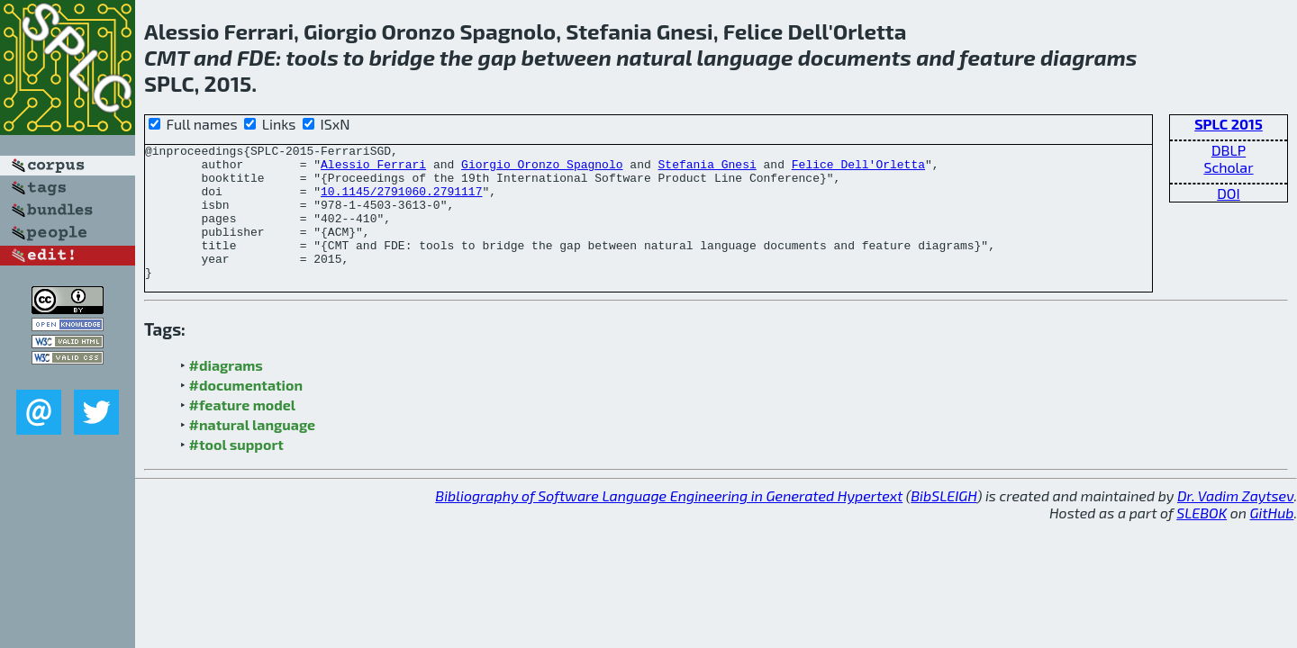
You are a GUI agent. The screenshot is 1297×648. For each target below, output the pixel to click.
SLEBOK (1201, 539)
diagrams (1088, 57)
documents (855, 57)
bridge (402, 57)
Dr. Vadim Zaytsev (1235, 522)
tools (312, 57)
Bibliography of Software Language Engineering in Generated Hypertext (668, 522)
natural (654, 57)
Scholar (1228, 167)
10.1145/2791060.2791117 (401, 202)
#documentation (246, 411)
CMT (166, 57)
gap (497, 57)
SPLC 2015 (1228, 123)
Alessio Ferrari (373, 169)
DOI (1228, 193)
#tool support (236, 471)
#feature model (242, 431)
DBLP (1228, 149)
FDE (256, 57)
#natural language (252, 451)
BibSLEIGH (943, 522)
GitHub (1272, 539)
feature (997, 57)
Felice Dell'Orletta (858, 169)
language (745, 57)
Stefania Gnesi (707, 169)
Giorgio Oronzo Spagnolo (541, 169)
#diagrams (226, 391)
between (567, 57)
